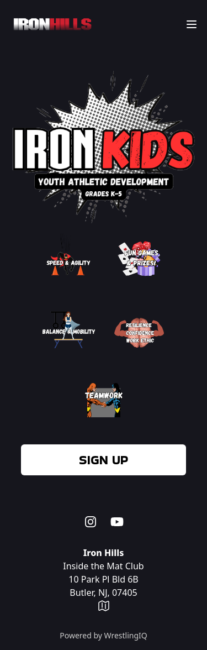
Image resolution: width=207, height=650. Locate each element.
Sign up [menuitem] (103, 459)
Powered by (103, 635)
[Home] (50, 24)
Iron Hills (103, 553)
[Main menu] (192, 24)
